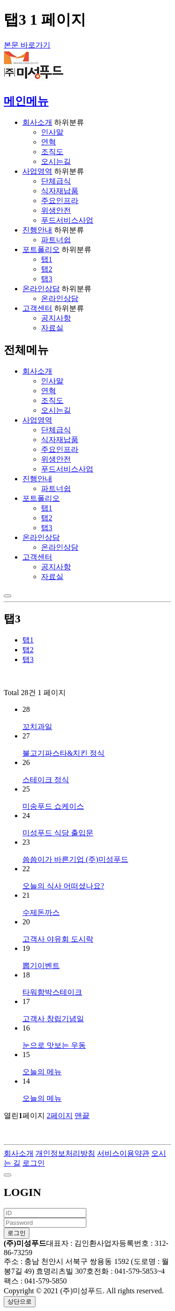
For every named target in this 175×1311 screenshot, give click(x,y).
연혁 (48, 142)
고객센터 (37, 308)
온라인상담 (41, 289)
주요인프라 (59, 201)
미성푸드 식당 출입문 (57, 833)
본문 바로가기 (27, 45)
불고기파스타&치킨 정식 (63, 753)
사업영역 (37, 171)
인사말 (52, 132)
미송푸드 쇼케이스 (53, 806)
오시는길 (56, 161)
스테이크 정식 (45, 780)
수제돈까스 (41, 912)
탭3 (46, 279)
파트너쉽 (56, 240)
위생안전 (56, 210)
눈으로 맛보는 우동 (54, 1045)
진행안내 (37, 230)
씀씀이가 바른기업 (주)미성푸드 (75, 859)
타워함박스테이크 (52, 992)
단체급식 (56, 181)
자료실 (52, 328)
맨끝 (82, 1116)
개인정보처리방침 (65, 1153)
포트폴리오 (41, 249)
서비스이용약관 (123, 1153)
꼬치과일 (37, 727)
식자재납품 (59, 191)
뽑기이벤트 (41, 966)
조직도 (52, 152)
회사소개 (37, 122)
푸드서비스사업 (67, 220)
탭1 (46, 259)
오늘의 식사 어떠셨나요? (63, 886)
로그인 (33, 1163)
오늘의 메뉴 (42, 1072)
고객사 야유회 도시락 (57, 939)
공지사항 (56, 318)
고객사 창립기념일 (53, 1019)
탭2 (46, 269)
